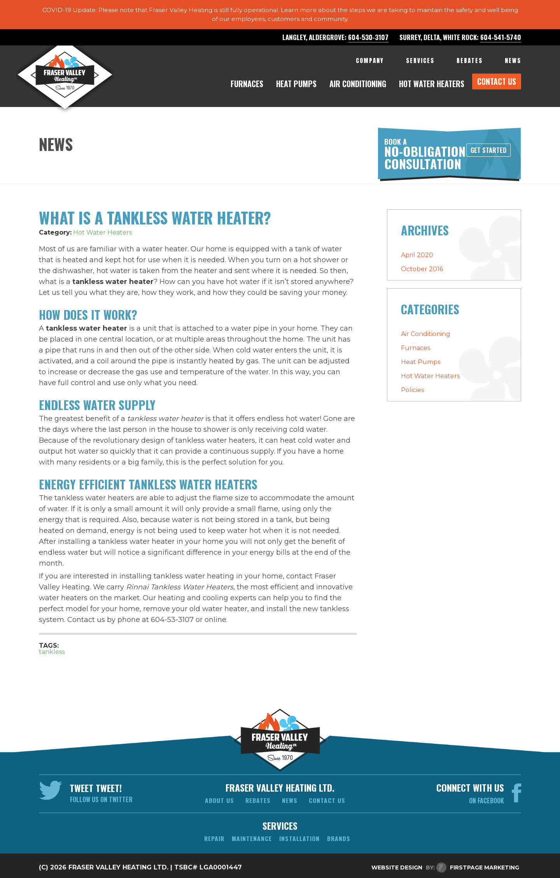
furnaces (247, 88)
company (370, 64)
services (420, 64)
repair (212, 836)
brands (341, 836)
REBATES (470, 64)
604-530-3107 (368, 41)
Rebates (258, 798)
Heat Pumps (420, 359)
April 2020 (417, 252)
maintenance (251, 836)
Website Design (396, 865)
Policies (412, 387)
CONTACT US (496, 85)
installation (301, 836)
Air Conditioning (425, 331)
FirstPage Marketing (484, 865)
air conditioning (357, 88)
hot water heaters (431, 88)
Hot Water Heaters (102, 229)
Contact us (328, 798)
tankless (52, 649)
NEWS (513, 64)
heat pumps (296, 88)
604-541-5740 (500, 41)
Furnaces (415, 345)
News (290, 798)
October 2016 (422, 266)
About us (218, 798)
